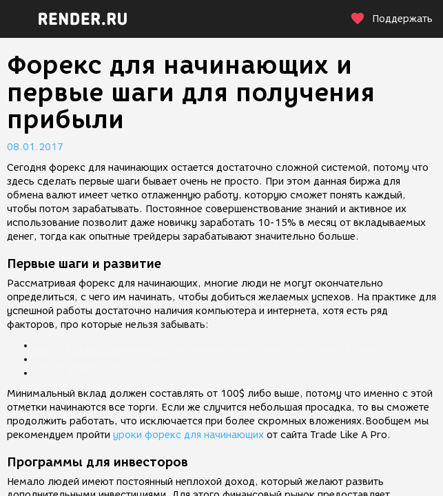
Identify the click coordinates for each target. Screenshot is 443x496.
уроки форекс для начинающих (188, 435)
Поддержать (391, 19)
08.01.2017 (35, 147)
